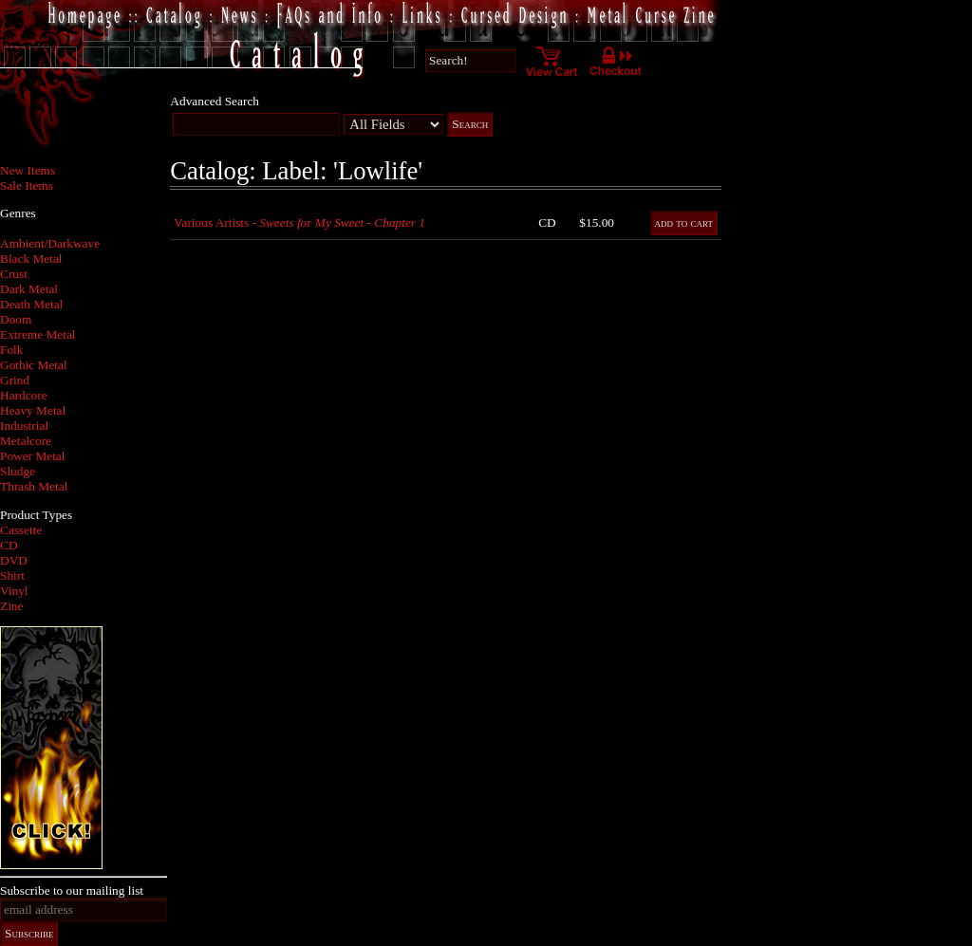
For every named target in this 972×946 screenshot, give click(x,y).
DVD (14, 560)
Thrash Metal (33, 486)
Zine (11, 606)
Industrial (24, 425)
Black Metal (31, 258)
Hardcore (23, 395)
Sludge (17, 471)
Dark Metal (29, 289)
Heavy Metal (32, 410)
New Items (27, 170)
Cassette (21, 530)
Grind (14, 380)
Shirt (12, 575)
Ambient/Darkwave (50, 243)
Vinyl (14, 591)
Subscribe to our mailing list (71, 890)
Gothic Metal (33, 365)
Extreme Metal (38, 334)
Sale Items (26, 185)
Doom (15, 319)
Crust (14, 274)
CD (9, 545)
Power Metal (32, 456)
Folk (11, 350)
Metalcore (25, 441)
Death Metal (31, 304)
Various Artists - (299, 222)
